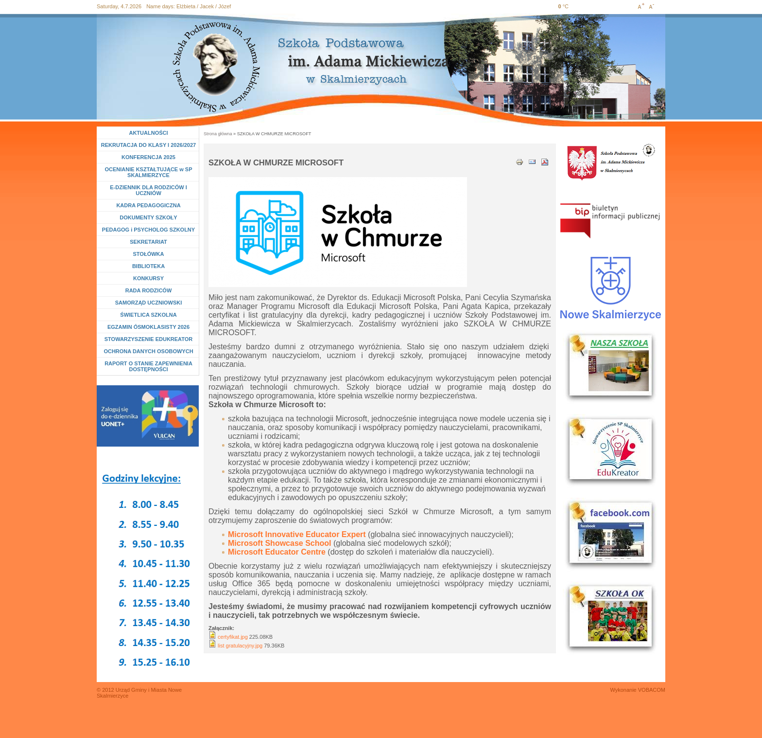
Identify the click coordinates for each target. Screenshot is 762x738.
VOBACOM (651, 690)
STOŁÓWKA (148, 254)
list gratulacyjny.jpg (240, 645)
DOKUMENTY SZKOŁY (148, 217)
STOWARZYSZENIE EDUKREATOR (148, 339)
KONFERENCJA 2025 (148, 157)
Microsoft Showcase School (279, 543)
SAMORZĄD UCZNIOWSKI (148, 303)
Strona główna (218, 133)
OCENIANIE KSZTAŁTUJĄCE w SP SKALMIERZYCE (148, 172)
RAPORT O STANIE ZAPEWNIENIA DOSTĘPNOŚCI (148, 366)
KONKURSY (150, 278)
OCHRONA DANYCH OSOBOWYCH (148, 351)
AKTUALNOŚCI (148, 133)
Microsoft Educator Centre (277, 552)
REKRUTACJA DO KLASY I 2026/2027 (148, 145)
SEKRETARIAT (148, 242)
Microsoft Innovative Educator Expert (297, 534)
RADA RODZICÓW (148, 290)
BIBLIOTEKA (148, 266)
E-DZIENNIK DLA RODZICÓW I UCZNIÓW (148, 190)
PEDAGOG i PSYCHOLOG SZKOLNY (148, 230)
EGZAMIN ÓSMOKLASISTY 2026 (148, 327)
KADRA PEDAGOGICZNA (148, 205)
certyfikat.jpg (233, 637)
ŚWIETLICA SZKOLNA (148, 315)
